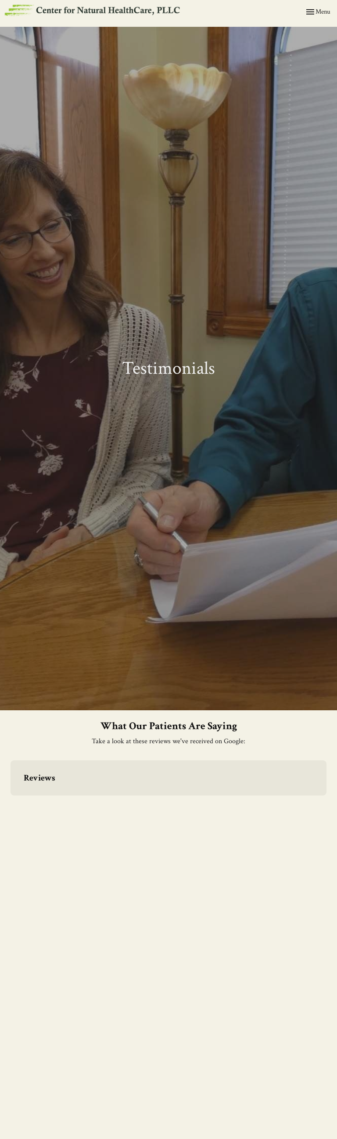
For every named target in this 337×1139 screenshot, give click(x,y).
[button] (11, 804)
